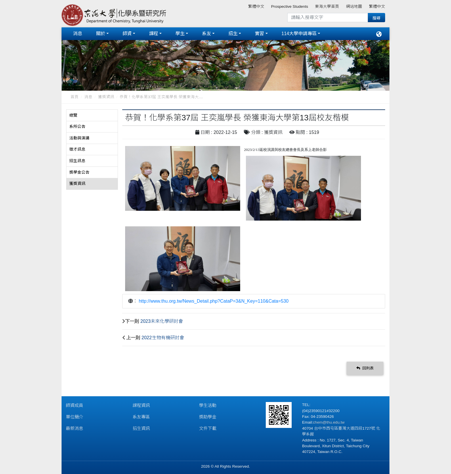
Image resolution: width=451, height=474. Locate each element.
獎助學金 (207, 415)
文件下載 (207, 427)
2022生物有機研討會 (163, 336)
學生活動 (207, 404)
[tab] (92, 114)
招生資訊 (141, 427)
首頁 (74, 96)
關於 (100, 33)
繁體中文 (256, 6)
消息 (77, 33)
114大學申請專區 (299, 33)
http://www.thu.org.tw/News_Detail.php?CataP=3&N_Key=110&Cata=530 (213, 299)
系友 (206, 33)
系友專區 (141, 415)
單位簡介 (74, 415)
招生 (233, 33)
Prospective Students (289, 6)
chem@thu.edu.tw (329, 421)
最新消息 (74, 427)
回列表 (365, 367)
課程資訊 (141, 404)
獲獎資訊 (106, 96)
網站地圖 (354, 6)
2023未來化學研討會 (161, 320)
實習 (259, 33)
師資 (127, 33)
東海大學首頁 (327, 6)
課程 (153, 33)
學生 (180, 33)
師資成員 (74, 404)
